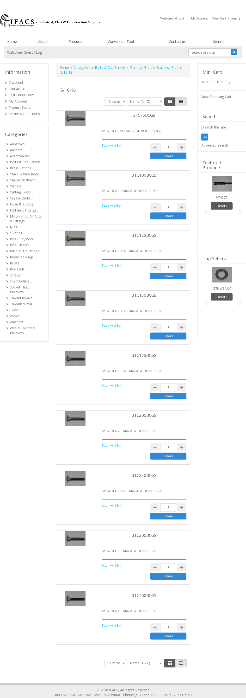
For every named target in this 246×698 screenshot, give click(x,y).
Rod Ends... (18, 269)
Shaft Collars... (21, 281)
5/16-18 (66, 72)
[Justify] (181, 101)
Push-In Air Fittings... (25, 251)
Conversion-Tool (121, 41)
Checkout (16, 82)
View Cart (219, 18)
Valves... (16, 316)
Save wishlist (112, 145)
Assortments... (21, 156)
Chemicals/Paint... (23, 180)
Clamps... (17, 186)
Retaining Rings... (23, 257)
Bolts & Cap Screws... (26, 162)
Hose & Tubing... (22, 204)
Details (221, 206)
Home (12, 41)
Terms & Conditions (24, 113)
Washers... (17, 322)
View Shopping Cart (216, 96)
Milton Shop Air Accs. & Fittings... (26, 218)
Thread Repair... (22, 298)
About (43, 41)
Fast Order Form (22, 95)
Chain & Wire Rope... (25, 174)
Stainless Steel (168, 67)
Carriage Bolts (141, 67)
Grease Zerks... (21, 198)
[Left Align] (170, 101)
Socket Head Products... (20, 289)
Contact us (177, 41)
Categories (82, 67)
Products (76, 41)
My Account (199, 18)
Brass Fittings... (21, 168)
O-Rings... (17, 233)
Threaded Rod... (22, 304)
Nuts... (14, 227)
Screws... (16, 275)
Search (218, 41)
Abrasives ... (19, 144)
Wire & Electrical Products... (22, 330)
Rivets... (15, 263)
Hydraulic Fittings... (24, 210)
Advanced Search (214, 145)
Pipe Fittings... (20, 245)
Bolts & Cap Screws (110, 67)
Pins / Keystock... (23, 239)
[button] (204, 209)
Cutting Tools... (21, 192)
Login (234, 18)
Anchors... (17, 150)
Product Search (20, 107)
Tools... (15, 310)
